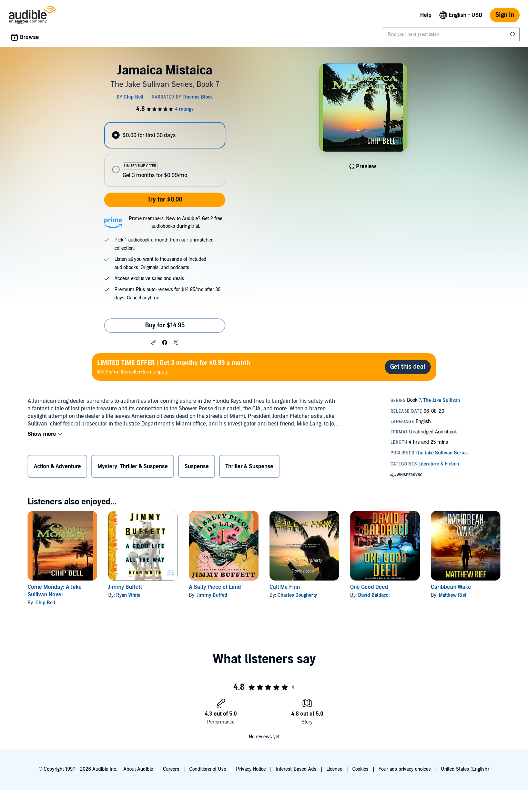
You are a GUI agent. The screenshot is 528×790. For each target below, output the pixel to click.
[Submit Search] (513, 34)
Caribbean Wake (451, 587)
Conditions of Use (207, 769)
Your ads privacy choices (404, 769)
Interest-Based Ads (296, 769)
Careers (171, 769)
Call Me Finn (285, 587)
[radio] (164, 135)
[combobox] (451, 34)
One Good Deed (369, 587)
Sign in (504, 15)
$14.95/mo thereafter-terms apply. (173, 367)
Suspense (196, 466)
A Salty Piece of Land (215, 587)
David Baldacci (374, 595)
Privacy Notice (251, 769)
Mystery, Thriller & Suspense (133, 466)
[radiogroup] (164, 154)
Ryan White (128, 595)
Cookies (360, 769)
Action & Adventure (57, 466)
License (334, 769)
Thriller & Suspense (249, 466)
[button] (153, 342)
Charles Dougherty (297, 595)
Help (425, 15)
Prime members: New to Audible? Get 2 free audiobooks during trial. (175, 222)
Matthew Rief (453, 595)
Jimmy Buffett (125, 587)
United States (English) (465, 769)
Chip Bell (45, 603)
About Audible (138, 769)
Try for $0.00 (165, 199)
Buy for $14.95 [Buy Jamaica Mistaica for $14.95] (165, 325)
